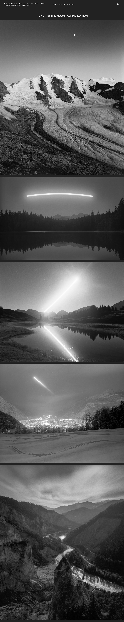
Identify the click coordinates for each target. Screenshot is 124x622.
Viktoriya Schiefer (63, 4)
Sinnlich (34, 3)
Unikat (42, 3)
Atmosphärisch (10, 3)
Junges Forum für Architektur (17, 5)
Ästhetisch (23, 3)
